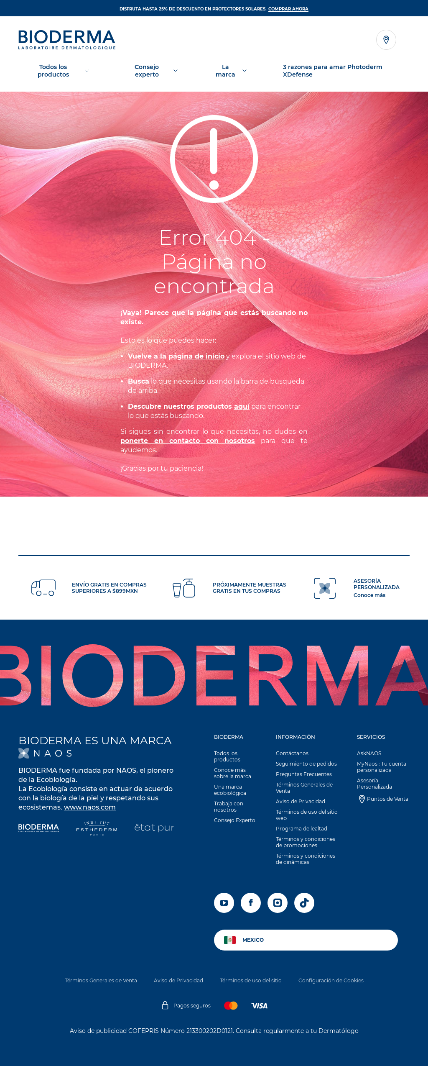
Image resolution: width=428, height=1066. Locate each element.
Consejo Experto (234, 820)
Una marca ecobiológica (230, 790)
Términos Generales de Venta (304, 788)
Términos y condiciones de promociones (305, 842)
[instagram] (278, 903)
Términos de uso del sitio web (307, 815)
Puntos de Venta (387, 799)
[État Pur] (154, 829)
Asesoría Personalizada (374, 783)
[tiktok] (304, 903)
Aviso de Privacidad (300, 801)
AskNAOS (369, 753)
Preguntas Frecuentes (304, 774)
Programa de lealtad (301, 828)
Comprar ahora (288, 9)
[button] (235, 781)
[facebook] (251, 903)
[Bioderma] (38, 829)
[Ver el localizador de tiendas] (386, 40)
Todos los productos (227, 756)
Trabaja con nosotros (228, 806)
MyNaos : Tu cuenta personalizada (381, 767)
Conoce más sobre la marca (232, 773)
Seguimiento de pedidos (306, 764)
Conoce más (369, 595)
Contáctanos (292, 753)
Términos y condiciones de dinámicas (305, 859)
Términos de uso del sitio (251, 980)
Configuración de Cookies (331, 980)
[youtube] (224, 903)
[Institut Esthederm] (96, 829)
